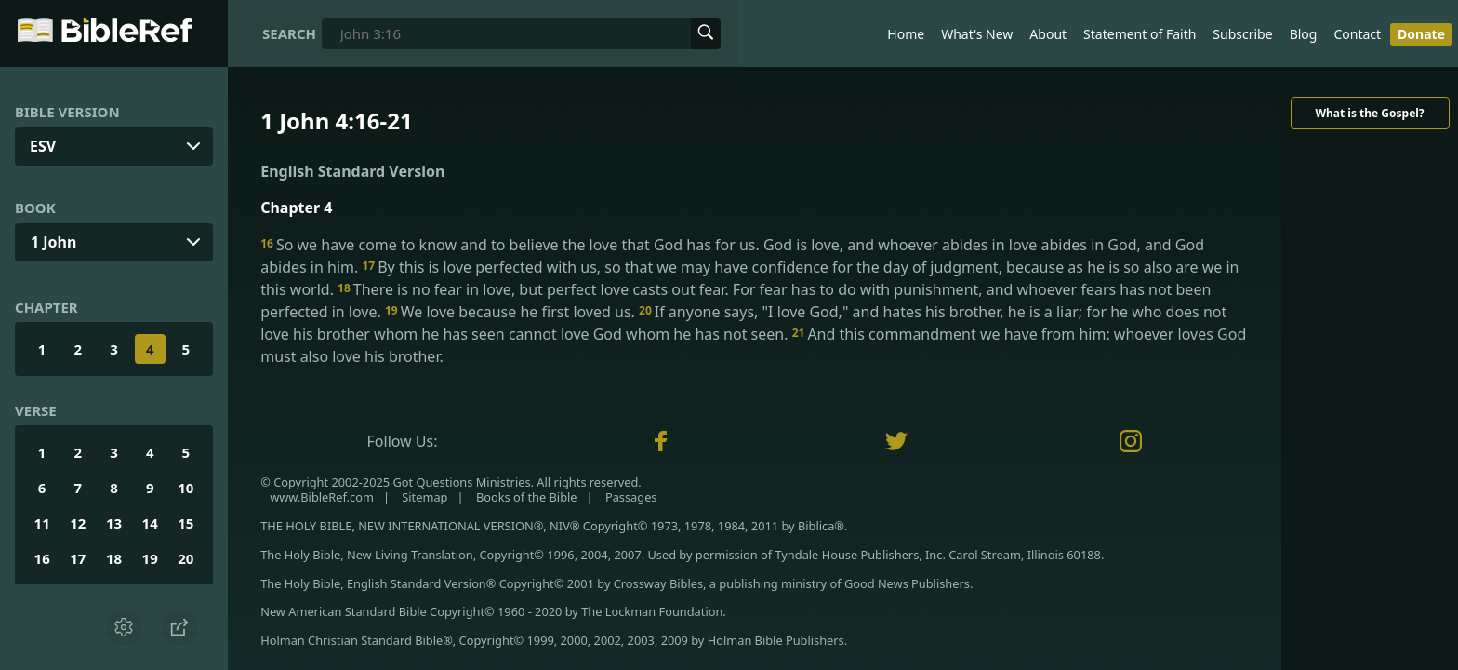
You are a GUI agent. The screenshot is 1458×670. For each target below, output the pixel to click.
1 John (53, 242)
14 (150, 523)
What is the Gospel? (1369, 113)
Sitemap (424, 497)
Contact (1357, 34)
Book (35, 207)
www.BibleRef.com (322, 497)
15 (185, 523)
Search (289, 33)
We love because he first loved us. (512, 312)
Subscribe (1242, 34)
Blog (1304, 34)
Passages (631, 497)
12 (78, 523)
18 (114, 558)
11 (42, 523)
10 (185, 487)
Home (905, 34)
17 (78, 558)
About (1048, 34)
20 (185, 558)
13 (114, 523)
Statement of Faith (1139, 34)
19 (150, 558)
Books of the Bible (526, 497)
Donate (1421, 34)
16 (42, 558)
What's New (977, 34)
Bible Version (67, 111)
